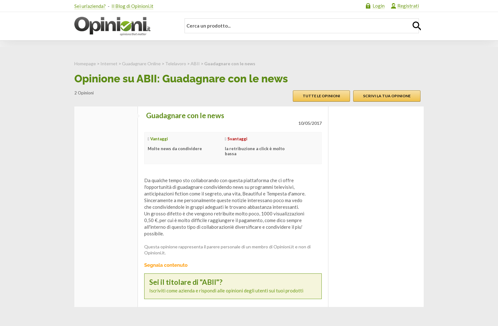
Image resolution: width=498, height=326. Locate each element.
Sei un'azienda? (90, 6)
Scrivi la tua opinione (387, 95)
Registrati (408, 6)
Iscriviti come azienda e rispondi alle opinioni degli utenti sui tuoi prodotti (233, 285)
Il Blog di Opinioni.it (132, 6)
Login (379, 6)
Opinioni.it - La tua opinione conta (123, 26)
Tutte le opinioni (321, 95)
